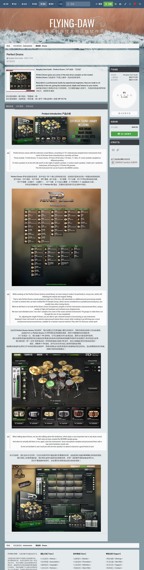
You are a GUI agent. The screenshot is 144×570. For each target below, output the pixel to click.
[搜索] (80, 4)
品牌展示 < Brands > (81, 559)
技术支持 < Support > (114, 565)
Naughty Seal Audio (15, 58)
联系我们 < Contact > (114, 568)
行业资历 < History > (48, 559)
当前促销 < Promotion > (83, 562)
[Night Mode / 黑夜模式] (130, 4)
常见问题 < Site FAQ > (115, 562)
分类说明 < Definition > (82, 565)
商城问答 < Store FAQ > (82, 568)
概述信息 (9, 106)
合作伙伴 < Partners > (49, 568)
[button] (18, 4)
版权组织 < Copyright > (49, 565)
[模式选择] (125, 4)
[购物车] (115, 4)
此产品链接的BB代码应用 (120, 159)
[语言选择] (135, 4)
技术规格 (19, 106)
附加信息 (29, 106)
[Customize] (120, 4)
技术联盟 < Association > (50, 562)
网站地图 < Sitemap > (115, 559)
